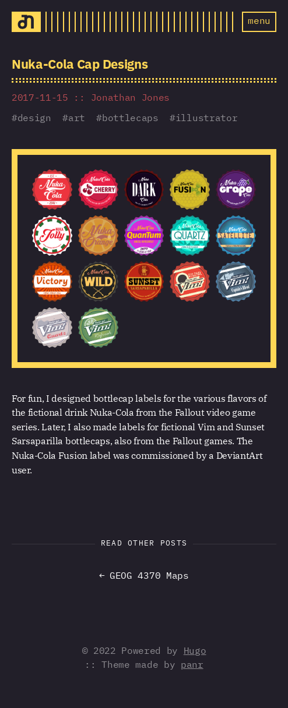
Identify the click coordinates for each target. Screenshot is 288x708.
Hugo (195, 651)
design (34, 118)
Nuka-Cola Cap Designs (79, 63)
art (76, 118)
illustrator (206, 118)
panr (192, 665)
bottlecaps (130, 118)
